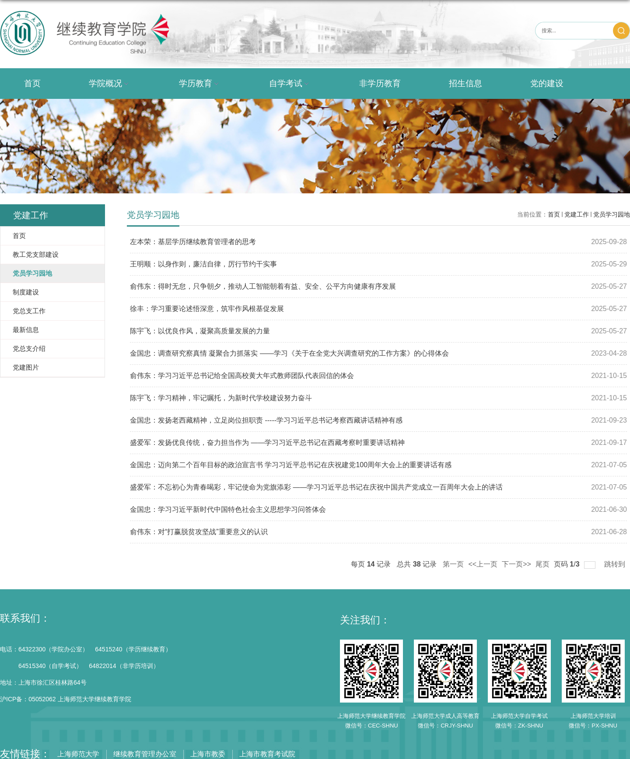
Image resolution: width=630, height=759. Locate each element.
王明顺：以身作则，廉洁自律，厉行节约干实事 (203, 264)
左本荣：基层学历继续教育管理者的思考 (193, 241)
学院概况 (110, 83)
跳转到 (615, 564)
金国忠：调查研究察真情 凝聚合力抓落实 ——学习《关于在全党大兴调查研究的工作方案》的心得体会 (289, 353)
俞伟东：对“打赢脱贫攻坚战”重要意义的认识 (199, 531)
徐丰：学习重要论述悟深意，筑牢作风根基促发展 (207, 308)
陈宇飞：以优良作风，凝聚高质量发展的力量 (200, 331)
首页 (32, 83)
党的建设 (547, 83)
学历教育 (200, 83)
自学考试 (290, 83)
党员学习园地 (611, 214)
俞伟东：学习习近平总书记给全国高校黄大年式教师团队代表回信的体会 (242, 375)
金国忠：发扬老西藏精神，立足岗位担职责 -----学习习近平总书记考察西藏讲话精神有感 (266, 420)
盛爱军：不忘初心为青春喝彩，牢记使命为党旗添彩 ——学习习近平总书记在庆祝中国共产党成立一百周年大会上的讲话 (316, 487)
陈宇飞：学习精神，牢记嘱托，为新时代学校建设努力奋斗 (221, 398)
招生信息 (465, 83)
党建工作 (576, 214)
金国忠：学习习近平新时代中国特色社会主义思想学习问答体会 (228, 509)
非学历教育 (380, 83)
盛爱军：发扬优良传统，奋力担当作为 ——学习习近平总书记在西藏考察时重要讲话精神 (267, 442)
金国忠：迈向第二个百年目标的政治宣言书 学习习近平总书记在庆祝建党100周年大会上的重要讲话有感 (291, 465)
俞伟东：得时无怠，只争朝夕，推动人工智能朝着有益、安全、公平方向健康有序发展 (263, 286)
